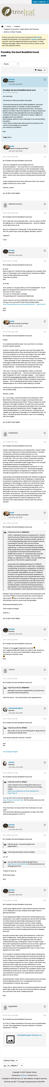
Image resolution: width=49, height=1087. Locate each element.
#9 (45, 679)
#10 (44, 719)
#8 (45, 640)
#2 (45, 157)
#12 (44, 835)
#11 (45, 773)
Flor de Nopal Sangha (10, 752)
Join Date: (12, 84)
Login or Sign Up (40, 2)
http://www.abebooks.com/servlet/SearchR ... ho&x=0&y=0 (24, 304)
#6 (45, 442)
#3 (45, 213)
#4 (45, 261)
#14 (44, 1015)
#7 (45, 523)
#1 (45, 90)
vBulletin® (24, 1075)
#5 (45, 332)
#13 (44, 900)
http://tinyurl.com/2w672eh (13, 800)
